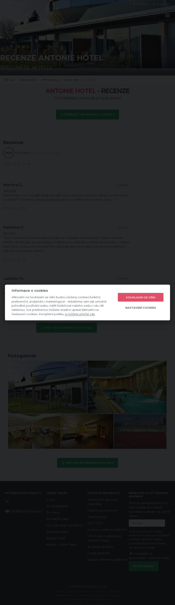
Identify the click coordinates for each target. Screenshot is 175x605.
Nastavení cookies (140, 307)
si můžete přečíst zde (80, 313)
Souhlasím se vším (140, 297)
